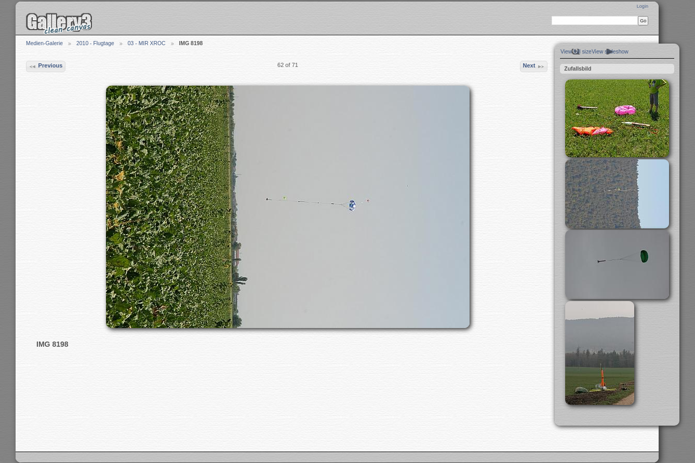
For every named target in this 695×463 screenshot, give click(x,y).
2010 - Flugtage (95, 43)
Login (642, 6)
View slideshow (610, 52)
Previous (45, 66)
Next (533, 66)
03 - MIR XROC (147, 43)
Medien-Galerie (44, 43)
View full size (576, 52)
